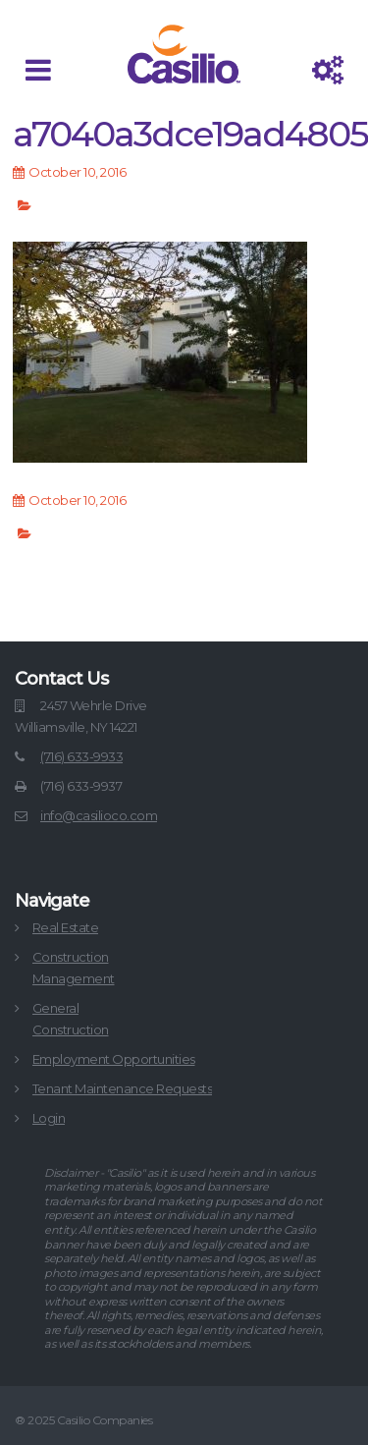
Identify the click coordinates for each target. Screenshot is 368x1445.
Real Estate (65, 927)
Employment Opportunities (113, 1059)
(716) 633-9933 (81, 756)
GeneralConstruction (70, 1018)
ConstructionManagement (73, 967)
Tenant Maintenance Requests (122, 1088)
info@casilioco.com (98, 815)
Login (49, 1118)
